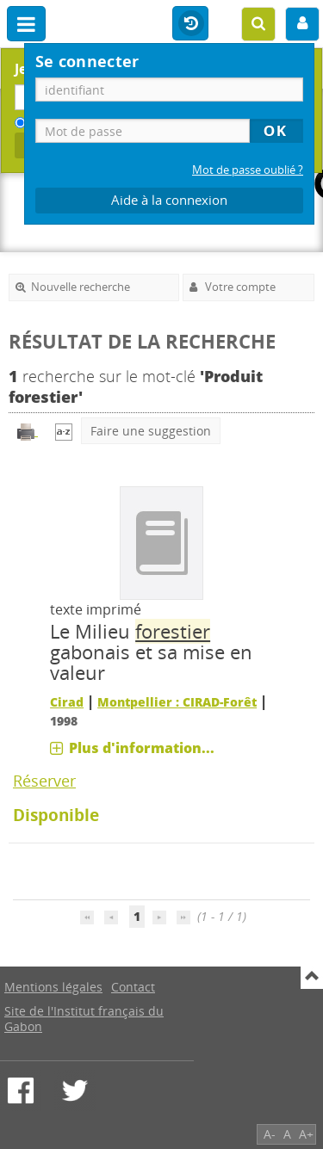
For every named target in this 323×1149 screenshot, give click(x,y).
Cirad (67, 702)
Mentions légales (53, 987)
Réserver (44, 780)
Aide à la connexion (169, 200)
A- (270, 1134)
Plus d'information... (141, 747)
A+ (306, 1134)
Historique (190, 24)
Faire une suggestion (150, 431)
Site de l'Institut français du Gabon (84, 1019)
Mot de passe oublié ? (247, 170)
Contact (133, 987)
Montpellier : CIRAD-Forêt (177, 702)
